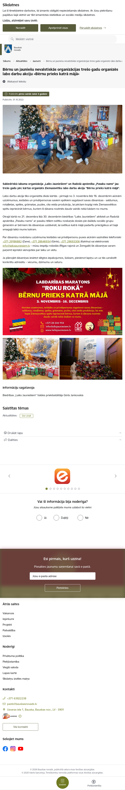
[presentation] (30, 535)
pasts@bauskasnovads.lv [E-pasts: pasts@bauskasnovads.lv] (22, 704)
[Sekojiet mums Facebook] (5, 748)
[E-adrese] (10, 716)
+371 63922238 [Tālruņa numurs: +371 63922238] (16, 698)
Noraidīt (20, 28)
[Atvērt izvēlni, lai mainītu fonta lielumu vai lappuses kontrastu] (93, 784)
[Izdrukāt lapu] (62, 433)
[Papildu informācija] (20, 716)
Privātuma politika (13, 656)
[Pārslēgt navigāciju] (62, 782)
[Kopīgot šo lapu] (62, 439)
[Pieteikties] (62, 588)
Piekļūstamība (11, 661)
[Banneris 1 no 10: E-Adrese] (62, 476)
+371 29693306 (70, 241)
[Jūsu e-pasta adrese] (62, 576)
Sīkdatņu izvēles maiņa (16, 678)
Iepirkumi (8, 619)
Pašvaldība (9, 630)
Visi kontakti (20, 727)
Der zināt (26, 415)
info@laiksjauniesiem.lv (16, 245)
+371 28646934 (41, 241)
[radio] (41, 518)
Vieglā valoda (10, 667)
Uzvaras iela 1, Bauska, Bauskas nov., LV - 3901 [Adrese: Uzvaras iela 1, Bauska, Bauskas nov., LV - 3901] (35, 709)
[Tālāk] (115, 476)
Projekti (7, 624)
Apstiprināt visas (58, 28)
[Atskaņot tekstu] (16, 81)
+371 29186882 (12, 241)
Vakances (8, 613)
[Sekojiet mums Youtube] (20, 748)
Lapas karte (10, 673)
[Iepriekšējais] (9, 476)
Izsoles (7, 636)
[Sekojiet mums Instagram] (13, 748)
